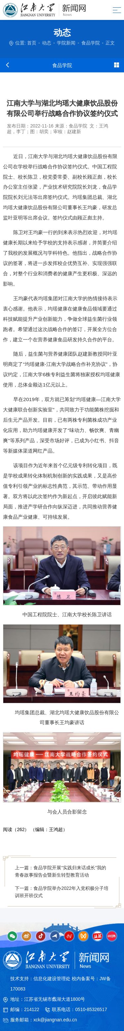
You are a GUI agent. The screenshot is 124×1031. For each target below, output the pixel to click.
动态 (46, 43)
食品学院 (90, 43)
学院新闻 (66, 43)
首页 (31, 43)
